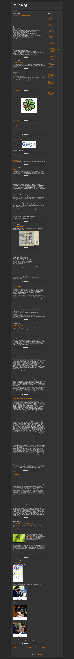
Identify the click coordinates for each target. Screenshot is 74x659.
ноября (51, 30)
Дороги (14, 74)
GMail (49, 92)
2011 (50, 23)
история (49, 76)
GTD (51, 95)
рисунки (51, 83)
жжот (16, 564)
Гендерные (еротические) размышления (23, 351)
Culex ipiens (30, 536)
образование (50, 80)
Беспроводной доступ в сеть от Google (23, 523)
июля (51, 35)
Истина (15, 158)
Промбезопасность (18, 62)
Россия (53, 83)
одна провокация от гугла (18, 525)
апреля (51, 38)
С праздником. (16, 562)
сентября (51, 32)
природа (49, 82)
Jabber (17, 121)
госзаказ (53, 73)
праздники (53, 81)
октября (51, 31)
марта (51, 63)
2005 (50, 67)
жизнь (49, 74)
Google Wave (52, 94)
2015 (50, 19)
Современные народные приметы (22, 15)
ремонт (49, 83)
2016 (50, 18)
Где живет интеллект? (18, 325)
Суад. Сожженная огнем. (19, 126)
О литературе (16, 474)
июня (51, 36)
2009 (50, 25)
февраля (51, 64)
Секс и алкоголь (17, 286)
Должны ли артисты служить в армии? (23, 398)
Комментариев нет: (18, 90)
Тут (13, 171)
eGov (52, 90)
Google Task (50, 93)
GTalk (49, 95)
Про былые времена (18, 226)
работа (53, 82)
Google (15, 154)
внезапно (49, 73)
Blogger (41, 654)
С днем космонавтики (18, 139)
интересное (52, 75)
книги (15, 135)
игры (48, 75)
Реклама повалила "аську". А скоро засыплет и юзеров (27, 180)
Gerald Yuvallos (34, 537)
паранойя (49, 81)
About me (16, 10)
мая (50, 37)
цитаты (15, 165)
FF (53, 90)
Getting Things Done (51, 91)
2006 (50, 66)
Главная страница (29, 647)
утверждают (15, 187)
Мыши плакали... (17, 95)
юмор (15, 58)
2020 (50, 14)
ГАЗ (51, 73)
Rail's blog (20, 5)
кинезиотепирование (50, 77)
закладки (52, 74)
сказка (49, 84)
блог (53, 72)
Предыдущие (43, 647)
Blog (12, 10)
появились (35, 191)
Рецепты (15, 251)
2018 (50, 17)
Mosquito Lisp (30, 552)
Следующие (14, 647)
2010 (50, 24)
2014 (50, 20)
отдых (53, 80)
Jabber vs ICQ (16, 169)
